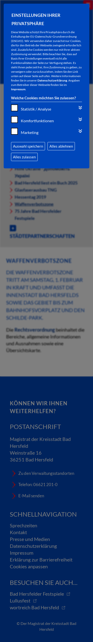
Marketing (29, 132)
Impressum (18, 89)
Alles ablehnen (61, 146)
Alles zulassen (24, 157)
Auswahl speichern (28, 146)
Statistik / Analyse (36, 109)
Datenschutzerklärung (52, 80)
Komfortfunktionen (37, 120)
